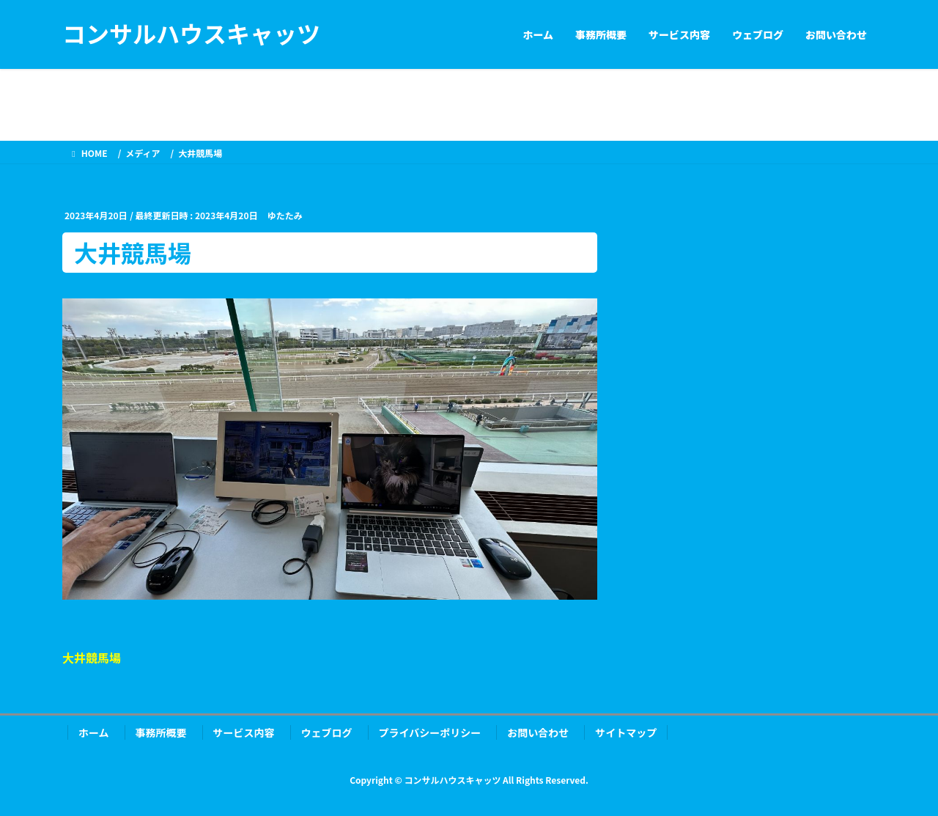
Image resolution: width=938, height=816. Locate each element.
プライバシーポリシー (430, 732)
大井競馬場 (91, 657)
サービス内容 (244, 732)
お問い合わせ (538, 732)
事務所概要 (161, 732)
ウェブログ (326, 732)
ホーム (93, 732)
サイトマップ (626, 732)
